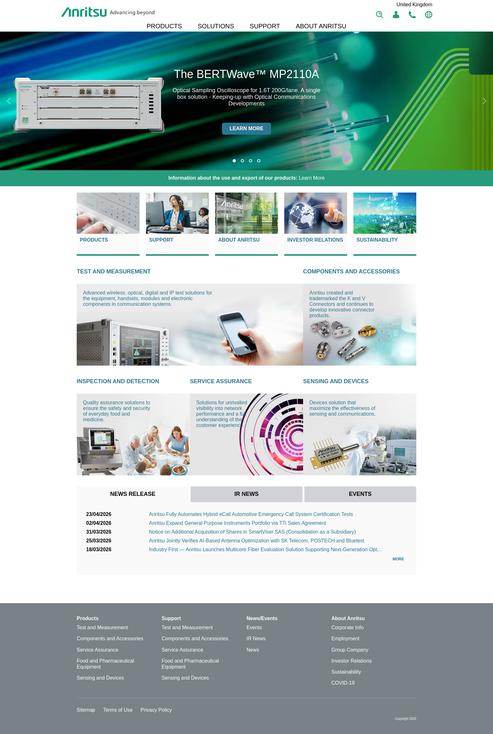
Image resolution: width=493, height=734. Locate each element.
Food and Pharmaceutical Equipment (105, 664)
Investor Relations (315, 240)
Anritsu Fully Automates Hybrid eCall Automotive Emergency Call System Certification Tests (251, 514)
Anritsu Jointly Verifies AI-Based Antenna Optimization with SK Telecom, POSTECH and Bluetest (256, 540)
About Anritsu (239, 240)
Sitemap (86, 710)
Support (161, 240)
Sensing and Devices (335, 381)
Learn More (247, 178)
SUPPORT (265, 26)
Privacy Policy (156, 710)
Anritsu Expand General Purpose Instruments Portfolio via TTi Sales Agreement (237, 523)
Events (254, 627)
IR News (255, 638)
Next (483, 101)
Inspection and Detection (118, 381)
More (400, 559)
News (252, 650)
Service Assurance (221, 381)
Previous (9, 101)
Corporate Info (347, 627)
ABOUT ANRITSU (321, 26)
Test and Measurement (114, 271)
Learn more (246, 128)
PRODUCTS (164, 26)
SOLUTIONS (216, 26)
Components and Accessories (351, 271)
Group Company (349, 650)
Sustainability (377, 240)
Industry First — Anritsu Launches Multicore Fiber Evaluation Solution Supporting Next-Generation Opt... (265, 549)
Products (94, 240)
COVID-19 (343, 683)
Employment (345, 638)
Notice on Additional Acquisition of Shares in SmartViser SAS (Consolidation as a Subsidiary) (252, 532)
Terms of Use (118, 710)
